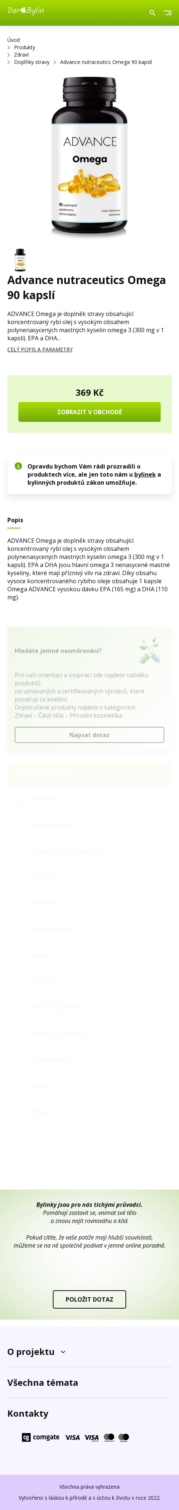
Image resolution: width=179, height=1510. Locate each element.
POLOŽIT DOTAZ (89, 1299)
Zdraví (21, 54)
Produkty (24, 47)
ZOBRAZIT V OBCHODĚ (89, 412)
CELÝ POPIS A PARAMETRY (40, 349)
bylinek (145, 474)
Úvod (13, 39)
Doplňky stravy (32, 61)
